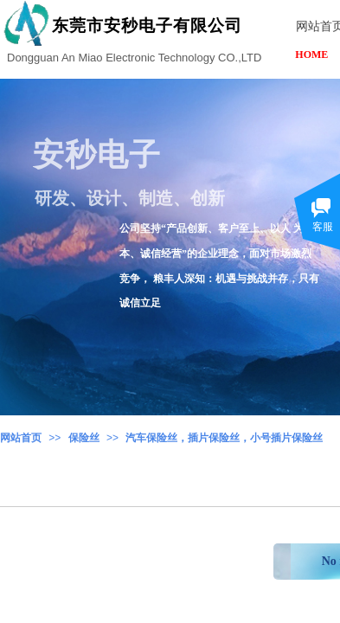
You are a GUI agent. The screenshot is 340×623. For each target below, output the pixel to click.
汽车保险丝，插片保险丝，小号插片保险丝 (224, 438)
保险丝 (83, 438)
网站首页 (21, 438)
